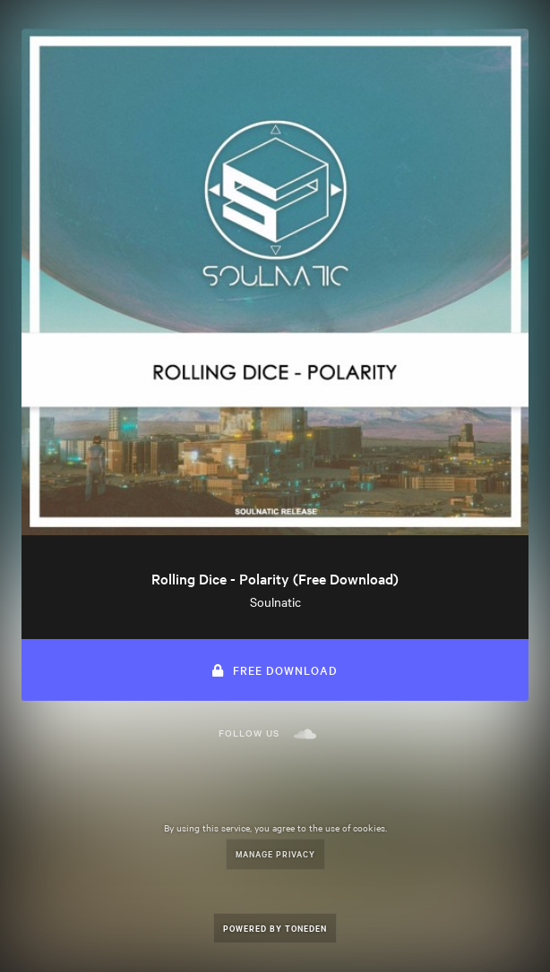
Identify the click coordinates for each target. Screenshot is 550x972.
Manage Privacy (275, 853)
